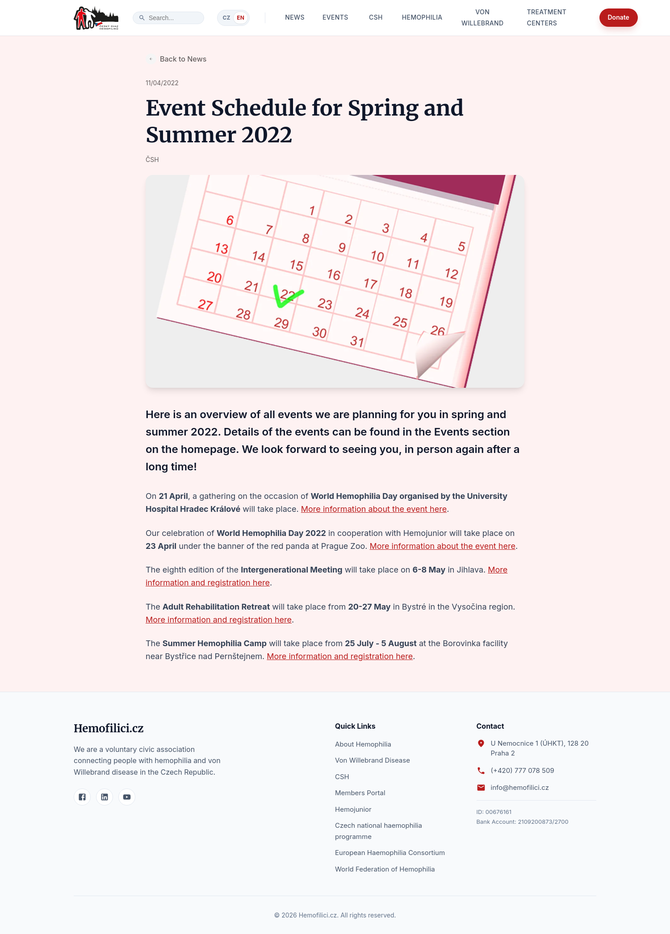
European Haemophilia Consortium (390, 852)
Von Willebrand (482, 17)
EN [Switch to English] (240, 18)
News (295, 17)
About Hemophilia (363, 744)
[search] (173, 18)
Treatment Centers (555, 17)
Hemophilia (422, 17)
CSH (375, 17)
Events (335, 17)
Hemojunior (353, 809)
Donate (618, 17)
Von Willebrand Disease (372, 760)
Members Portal (360, 793)
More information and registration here (219, 619)
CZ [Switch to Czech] (226, 18)
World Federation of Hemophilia (385, 869)
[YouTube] (126, 797)
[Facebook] (82, 797)
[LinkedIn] (104, 797)
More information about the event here (374, 509)
